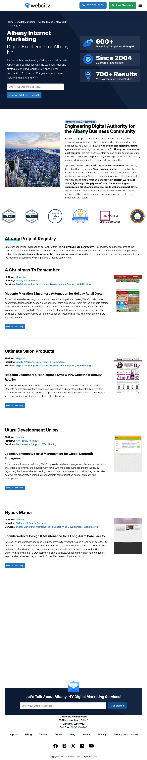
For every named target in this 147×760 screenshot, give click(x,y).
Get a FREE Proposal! (24, 95)
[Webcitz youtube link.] (91, 746)
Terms (126, 734)
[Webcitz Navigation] (140, 5)
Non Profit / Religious (27, 440)
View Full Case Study (14, 327)
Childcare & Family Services (31, 523)
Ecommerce (42, 284)
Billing (28, 734)
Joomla (20, 437)
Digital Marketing (26, 21)
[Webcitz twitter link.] (73, 746)
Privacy (102, 734)
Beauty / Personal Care (28, 362)
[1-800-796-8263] (93, 5)
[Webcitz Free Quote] (122, 5)
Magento (20, 277)
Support (13, 734)
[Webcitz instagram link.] (64, 746)
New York (61, 21)
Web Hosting (84, 284)
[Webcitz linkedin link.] (82, 746)
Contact (59, 734)
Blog (72, 734)
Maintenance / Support (62, 284)
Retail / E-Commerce (27, 280)
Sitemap (86, 734)
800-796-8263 (79, 727)
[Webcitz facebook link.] (55, 746)
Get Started (117, 705)
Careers (43, 734)
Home (10, 21)
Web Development (72, 526)
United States (45, 21)
